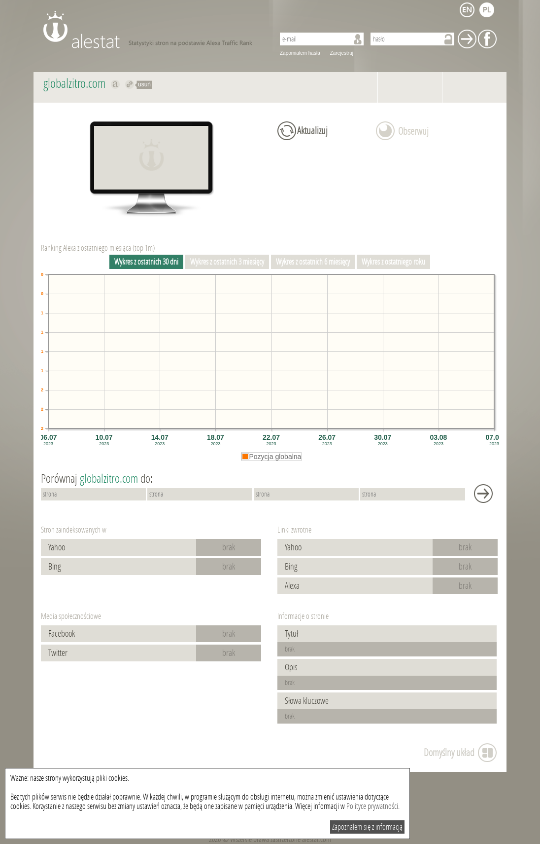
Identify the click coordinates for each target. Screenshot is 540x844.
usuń (144, 84)
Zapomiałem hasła (300, 53)
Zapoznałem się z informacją (367, 827)
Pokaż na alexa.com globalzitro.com (115, 84)
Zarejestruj (341, 53)
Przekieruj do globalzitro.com (130, 84)
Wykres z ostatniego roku (393, 262)
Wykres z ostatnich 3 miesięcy (227, 262)
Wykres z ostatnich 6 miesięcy (313, 262)
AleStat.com (153, 29)
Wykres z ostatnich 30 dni (146, 262)
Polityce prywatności (372, 806)
